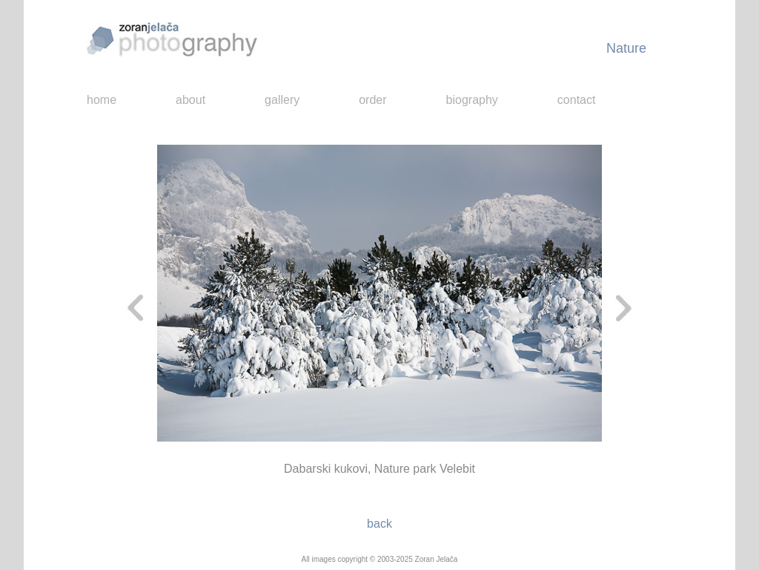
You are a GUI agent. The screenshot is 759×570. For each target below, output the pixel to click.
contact (576, 100)
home (101, 100)
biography (472, 100)
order (372, 100)
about (190, 100)
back (379, 523)
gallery (282, 100)
